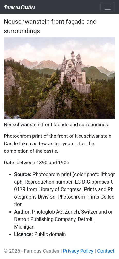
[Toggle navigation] (107, 7)
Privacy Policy (78, 251)
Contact (105, 251)
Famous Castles (19, 7)
